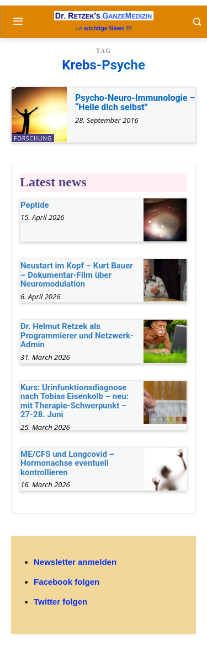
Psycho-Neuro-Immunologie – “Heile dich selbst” (135, 103)
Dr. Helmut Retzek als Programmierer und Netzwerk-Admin (77, 335)
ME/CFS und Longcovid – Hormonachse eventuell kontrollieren (67, 463)
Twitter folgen (60, 601)
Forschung (33, 138)
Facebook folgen (66, 581)
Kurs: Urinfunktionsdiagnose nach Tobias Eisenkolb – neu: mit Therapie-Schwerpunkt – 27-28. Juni (74, 401)
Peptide (34, 205)
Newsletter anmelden (75, 562)
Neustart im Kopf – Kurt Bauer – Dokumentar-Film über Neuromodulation (76, 275)
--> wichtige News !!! (103, 28)
